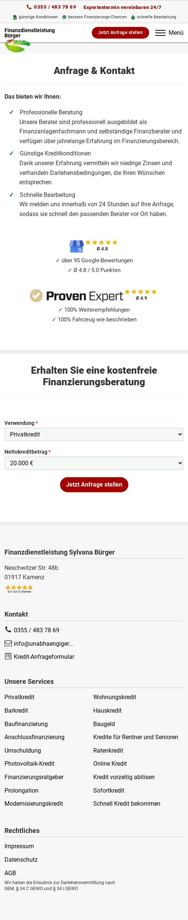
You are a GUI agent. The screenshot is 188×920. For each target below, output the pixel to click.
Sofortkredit (108, 790)
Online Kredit (110, 763)
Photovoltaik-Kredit (29, 763)
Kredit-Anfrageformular (44, 656)
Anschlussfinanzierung (34, 737)
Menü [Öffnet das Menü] (169, 32)
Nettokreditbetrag (27, 452)
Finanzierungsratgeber (33, 777)
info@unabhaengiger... (43, 643)
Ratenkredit (108, 750)
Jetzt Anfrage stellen (120, 32)
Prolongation (21, 790)
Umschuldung (22, 750)
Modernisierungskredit (33, 803)
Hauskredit (107, 710)
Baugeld (104, 724)
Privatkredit (19, 697)
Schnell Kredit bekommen (126, 803)
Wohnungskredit (114, 697)
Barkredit (16, 710)
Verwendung (21, 423)
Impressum (19, 846)
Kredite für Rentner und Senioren (135, 737)
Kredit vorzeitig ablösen (124, 777)
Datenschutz (21, 859)
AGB (10, 873)
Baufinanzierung (26, 724)
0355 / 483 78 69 (55, 7)
